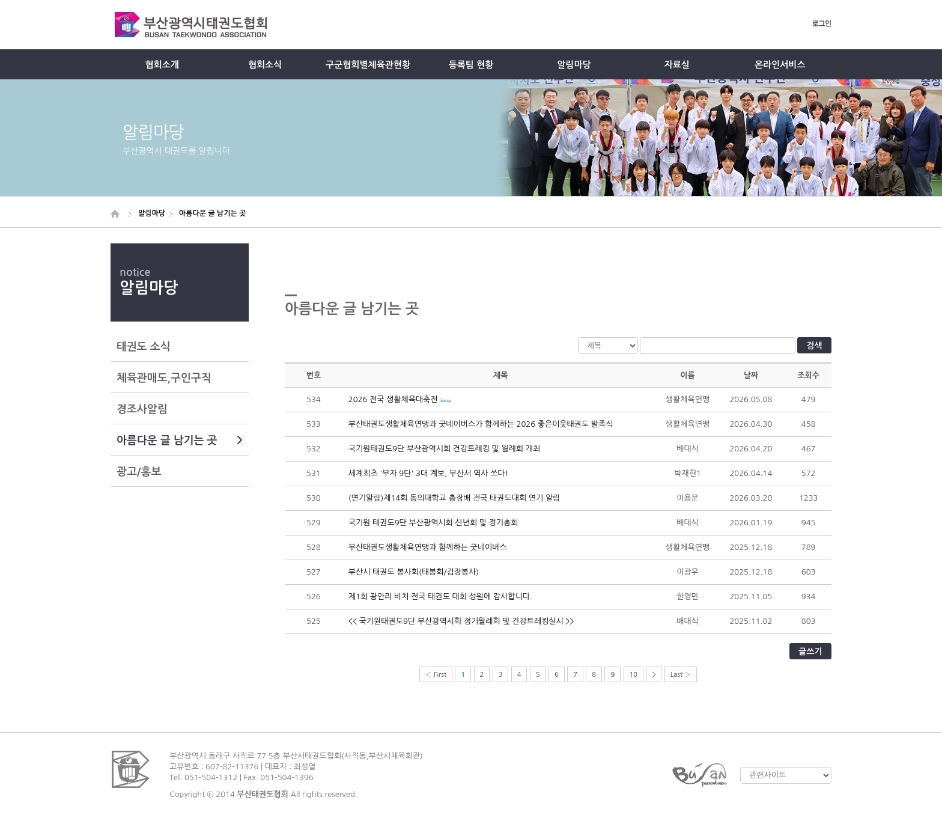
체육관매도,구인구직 (164, 378)
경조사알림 (142, 409)
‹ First (435, 674)
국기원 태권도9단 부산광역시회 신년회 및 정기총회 (433, 523)
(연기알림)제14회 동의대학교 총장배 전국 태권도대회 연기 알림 (454, 498)
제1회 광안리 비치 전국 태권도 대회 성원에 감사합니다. (440, 596)
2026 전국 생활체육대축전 (393, 399)
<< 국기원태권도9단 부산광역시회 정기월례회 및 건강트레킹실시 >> (461, 621)
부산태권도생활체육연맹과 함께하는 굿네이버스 (427, 547)
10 (634, 674)
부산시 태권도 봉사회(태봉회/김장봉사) (413, 572)
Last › (680, 674)
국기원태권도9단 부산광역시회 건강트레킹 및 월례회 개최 (444, 449)
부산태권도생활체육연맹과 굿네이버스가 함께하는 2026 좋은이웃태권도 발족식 (480, 424)
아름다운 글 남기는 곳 (180, 440)
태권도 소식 (144, 346)
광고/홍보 (139, 471)
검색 (814, 345)
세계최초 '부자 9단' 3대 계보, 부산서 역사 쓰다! (428, 473)
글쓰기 (810, 651)
